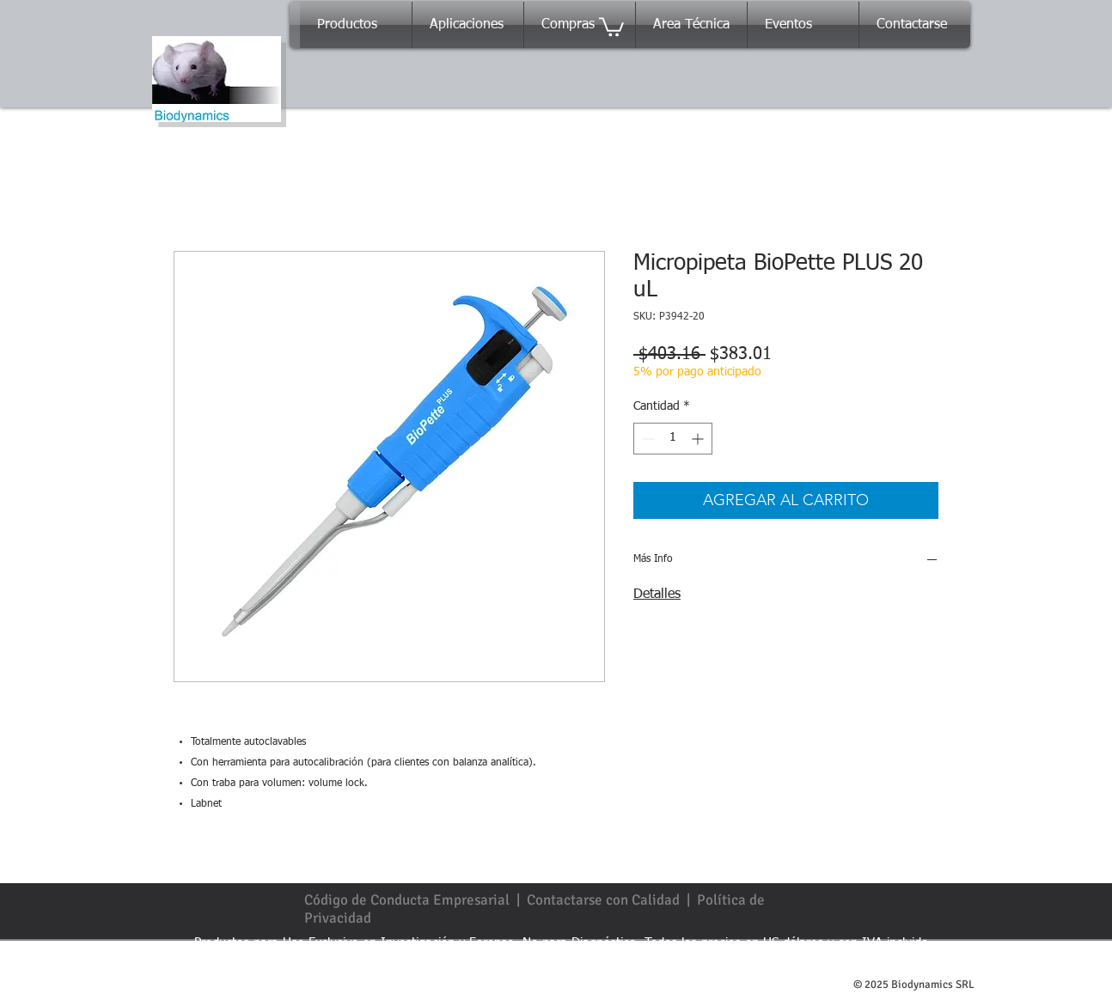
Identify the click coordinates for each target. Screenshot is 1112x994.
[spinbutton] (672, 439)
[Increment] (699, 439)
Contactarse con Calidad (603, 900)
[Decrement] (646, 439)
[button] (611, 25)
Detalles (657, 594)
